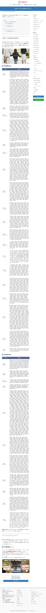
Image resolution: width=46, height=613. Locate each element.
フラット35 (35, 74)
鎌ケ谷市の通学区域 (36, 47)
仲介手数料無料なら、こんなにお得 (38, 20)
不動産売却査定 (35, 57)
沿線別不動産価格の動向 (36, 80)
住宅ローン (34, 72)
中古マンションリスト (20, 605)
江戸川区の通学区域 (36, 49)
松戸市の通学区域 (35, 34)
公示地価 (18, 599)
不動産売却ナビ (19, 590)
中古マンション (36, 65)
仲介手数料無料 (36, 89)
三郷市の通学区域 (35, 53)
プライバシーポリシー (34, 603)
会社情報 (32, 599)
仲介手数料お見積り (36, 24)
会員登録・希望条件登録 (36, 26)
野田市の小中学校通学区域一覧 (10, 21)
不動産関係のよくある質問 (37, 22)
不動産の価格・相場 (19, 603)
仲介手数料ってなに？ (36, 18)
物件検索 (34, 16)
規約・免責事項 (33, 601)
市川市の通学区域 (35, 43)
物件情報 (34, 87)
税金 (34, 93)
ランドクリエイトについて (10, 29)
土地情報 (18, 597)
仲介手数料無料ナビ (19, 592)
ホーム (32, 590)
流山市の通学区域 (35, 38)
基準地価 (18, 601)
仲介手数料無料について (10, 31)
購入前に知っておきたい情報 (38, 70)
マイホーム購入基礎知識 (37, 63)
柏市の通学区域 (35, 36)
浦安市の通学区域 (35, 45)
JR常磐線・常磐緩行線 (37, 82)
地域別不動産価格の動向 (36, 78)
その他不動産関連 (36, 61)
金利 (34, 76)
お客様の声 (32, 597)
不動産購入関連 (35, 59)
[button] (38, 100)
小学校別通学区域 (9, 23)
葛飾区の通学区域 (35, 51)
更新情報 (35, 91)
